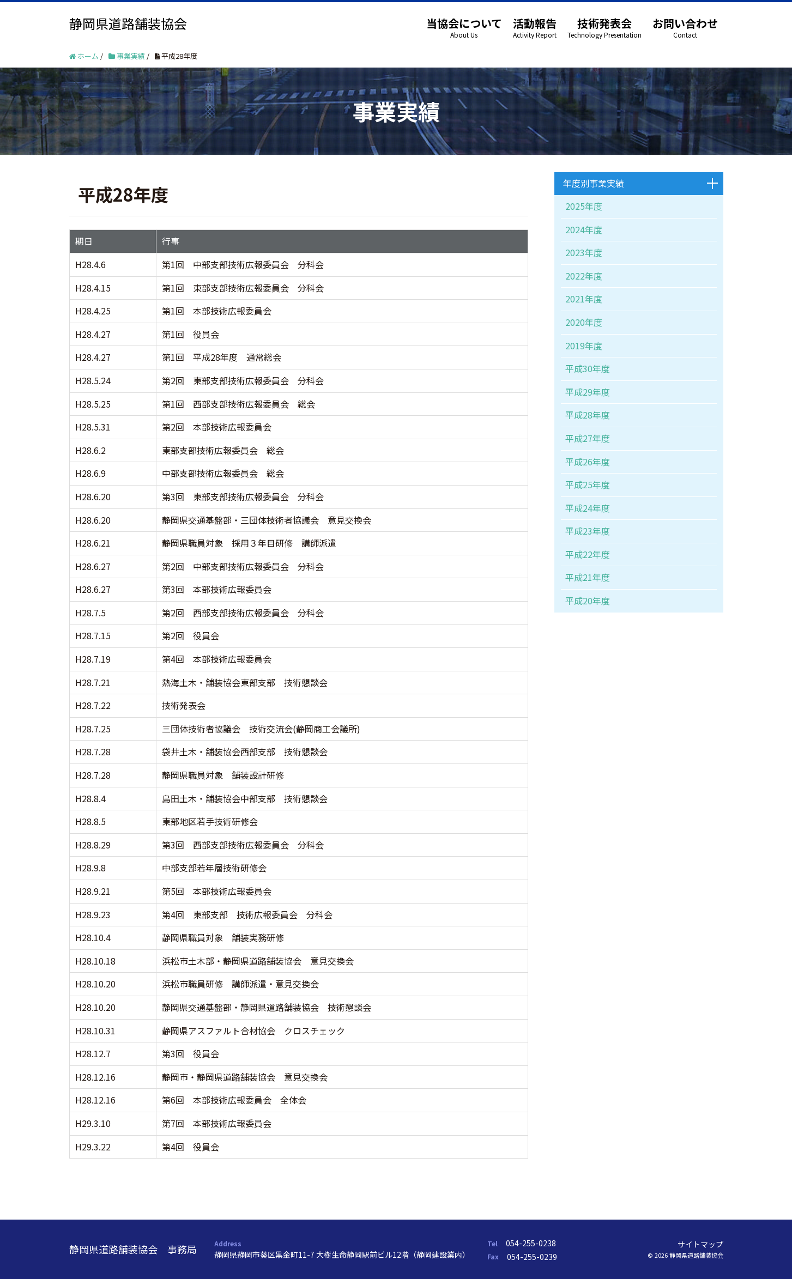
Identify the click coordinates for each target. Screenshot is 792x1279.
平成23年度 (587, 530)
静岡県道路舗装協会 (128, 23)
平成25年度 (587, 484)
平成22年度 (587, 554)
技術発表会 (604, 23)
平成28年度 (587, 414)
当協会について (464, 23)
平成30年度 (587, 368)
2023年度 (583, 252)
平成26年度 (587, 461)
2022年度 (583, 275)
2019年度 (583, 345)
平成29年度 (587, 391)
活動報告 (535, 23)
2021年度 (583, 298)
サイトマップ (700, 1244)
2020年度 (583, 322)
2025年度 (583, 206)
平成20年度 (587, 600)
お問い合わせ (685, 23)
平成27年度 (587, 438)
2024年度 (583, 229)
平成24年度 (587, 507)
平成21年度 (587, 577)
